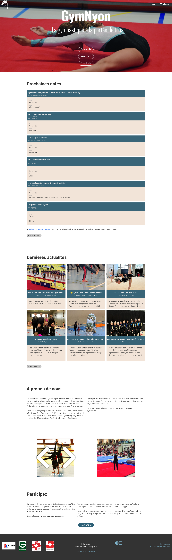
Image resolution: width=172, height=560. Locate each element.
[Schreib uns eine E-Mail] (120, 543)
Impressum (165, 544)
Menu (164, 4)
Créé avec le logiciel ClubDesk (86, 551)
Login (153, 4)
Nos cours (86, 56)
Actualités (86, 49)
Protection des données (160, 546)
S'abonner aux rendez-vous (40, 229)
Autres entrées (34, 235)
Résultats (86, 63)
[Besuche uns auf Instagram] (116, 543)
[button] (86, 100)
